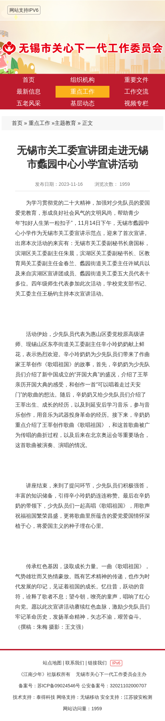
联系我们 (74, 662)
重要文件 (136, 79)
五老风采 (28, 103)
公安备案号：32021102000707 (113, 685)
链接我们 (97, 662)
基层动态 (82, 103)
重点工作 (82, 91)
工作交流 (136, 91)
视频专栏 (136, 103)
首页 (29, 79)
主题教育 (65, 123)
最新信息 (28, 91)
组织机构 (82, 79)
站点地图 (52, 662)
